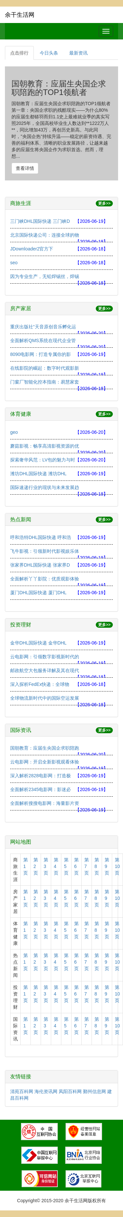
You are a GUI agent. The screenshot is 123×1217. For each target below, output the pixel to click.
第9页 (107, 866)
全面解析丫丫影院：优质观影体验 (44, 578)
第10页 (117, 866)
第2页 (35, 866)
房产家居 (20, 308)
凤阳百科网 (70, 1091)
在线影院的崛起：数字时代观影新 (44, 368)
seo (14, 262)
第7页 (86, 866)
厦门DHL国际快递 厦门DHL (38, 592)
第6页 (76, 866)
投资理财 (20, 624)
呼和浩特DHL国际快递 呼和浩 (40, 537)
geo (14, 432)
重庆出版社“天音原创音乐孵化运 (43, 326)
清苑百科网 (21, 1091)
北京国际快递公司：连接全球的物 (44, 235)
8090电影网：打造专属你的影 (40, 354)
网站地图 (20, 842)
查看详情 (25, 168)
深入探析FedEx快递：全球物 (39, 684)
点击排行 (19, 53)
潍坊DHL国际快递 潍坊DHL (38, 473)
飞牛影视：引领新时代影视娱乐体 (44, 551)
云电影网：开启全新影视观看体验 (44, 761)
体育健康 (20, 414)
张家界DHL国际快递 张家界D (40, 565)
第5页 (66, 866)
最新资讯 (78, 53)
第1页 (25, 866)
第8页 (96, 866)
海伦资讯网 (45, 1091)
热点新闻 (20, 519)
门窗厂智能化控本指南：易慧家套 (44, 382)
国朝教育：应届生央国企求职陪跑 (44, 748)
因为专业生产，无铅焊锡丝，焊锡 (44, 276)
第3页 (46, 866)
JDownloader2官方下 (31, 248)
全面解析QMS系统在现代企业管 (43, 340)
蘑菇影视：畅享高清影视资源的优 (44, 446)
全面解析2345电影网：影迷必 (40, 789)
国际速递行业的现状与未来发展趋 (44, 487)
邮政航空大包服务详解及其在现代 (44, 670)
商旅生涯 (20, 203)
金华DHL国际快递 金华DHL (38, 642)
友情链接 (20, 1076)
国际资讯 (20, 730)
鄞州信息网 (94, 1091)
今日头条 (49, 53)
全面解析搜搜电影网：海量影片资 (44, 803)
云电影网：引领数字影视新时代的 (44, 656)
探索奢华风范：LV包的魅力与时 (42, 459)
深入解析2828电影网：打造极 (40, 775)
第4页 (56, 866)
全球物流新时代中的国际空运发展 (44, 698)
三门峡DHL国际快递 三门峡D (40, 221)
